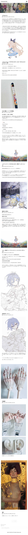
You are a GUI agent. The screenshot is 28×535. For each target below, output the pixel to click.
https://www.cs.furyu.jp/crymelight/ (13, 259)
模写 (3, 512)
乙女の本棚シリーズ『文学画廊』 (8, 111)
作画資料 (3, 401)
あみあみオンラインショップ (18, 357)
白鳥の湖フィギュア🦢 (6, 313)
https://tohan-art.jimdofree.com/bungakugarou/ (12, 119)
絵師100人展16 (5, 211)
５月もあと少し (5, 15)
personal (12, 16)
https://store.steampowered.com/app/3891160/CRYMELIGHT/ (14, 177)
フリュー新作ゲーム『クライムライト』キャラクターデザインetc (13, 251)
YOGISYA (4, 1)
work (12, 64)
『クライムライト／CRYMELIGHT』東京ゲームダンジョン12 (13, 165)
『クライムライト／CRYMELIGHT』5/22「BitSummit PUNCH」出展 (13, 62)
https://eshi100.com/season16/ (8, 218)
